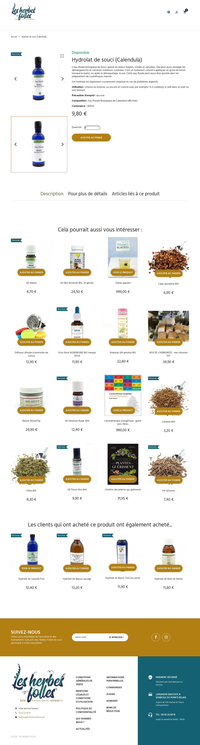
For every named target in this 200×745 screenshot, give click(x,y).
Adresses (112, 701)
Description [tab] (51, 194)
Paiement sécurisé (167, 677)
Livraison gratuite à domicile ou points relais (172, 696)
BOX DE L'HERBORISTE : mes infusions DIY (168, 354)
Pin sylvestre (168, 491)
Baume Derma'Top (31, 421)
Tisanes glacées (123, 283)
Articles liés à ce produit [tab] (136, 194)
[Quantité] (92, 128)
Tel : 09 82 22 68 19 (166, 715)
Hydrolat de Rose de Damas (168, 579)
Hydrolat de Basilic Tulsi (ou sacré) (122, 578)
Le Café (44, 26)
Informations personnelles (115, 679)
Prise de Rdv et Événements (68, 26)
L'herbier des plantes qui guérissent (123, 490)
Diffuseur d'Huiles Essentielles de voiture (31, 354)
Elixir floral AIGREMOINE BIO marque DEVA (77, 354)
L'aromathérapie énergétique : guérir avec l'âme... (122, 422)
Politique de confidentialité (86, 710)
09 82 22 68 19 (24, 713)
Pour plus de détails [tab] (87, 194)
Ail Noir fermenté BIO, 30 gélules (77, 283)
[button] (176, 12)
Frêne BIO (31, 491)
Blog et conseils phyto (101, 26)
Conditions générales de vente (84, 681)
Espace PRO (125, 26)
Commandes (114, 688)
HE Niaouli (31, 283)
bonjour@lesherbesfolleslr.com (32, 717)
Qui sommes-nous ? (84, 720)
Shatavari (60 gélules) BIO (123, 353)
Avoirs (110, 694)
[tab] (83, 12)
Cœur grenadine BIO (168, 284)
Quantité (76, 127)
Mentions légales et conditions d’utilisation (84, 696)
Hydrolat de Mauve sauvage (77, 579)
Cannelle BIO (168, 422)
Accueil (15, 26)
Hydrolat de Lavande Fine (31, 579)
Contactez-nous (144, 26)
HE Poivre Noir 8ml (77, 490)
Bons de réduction (113, 709)
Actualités (83, 729)
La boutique (30, 26)
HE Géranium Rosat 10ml (77, 421)
